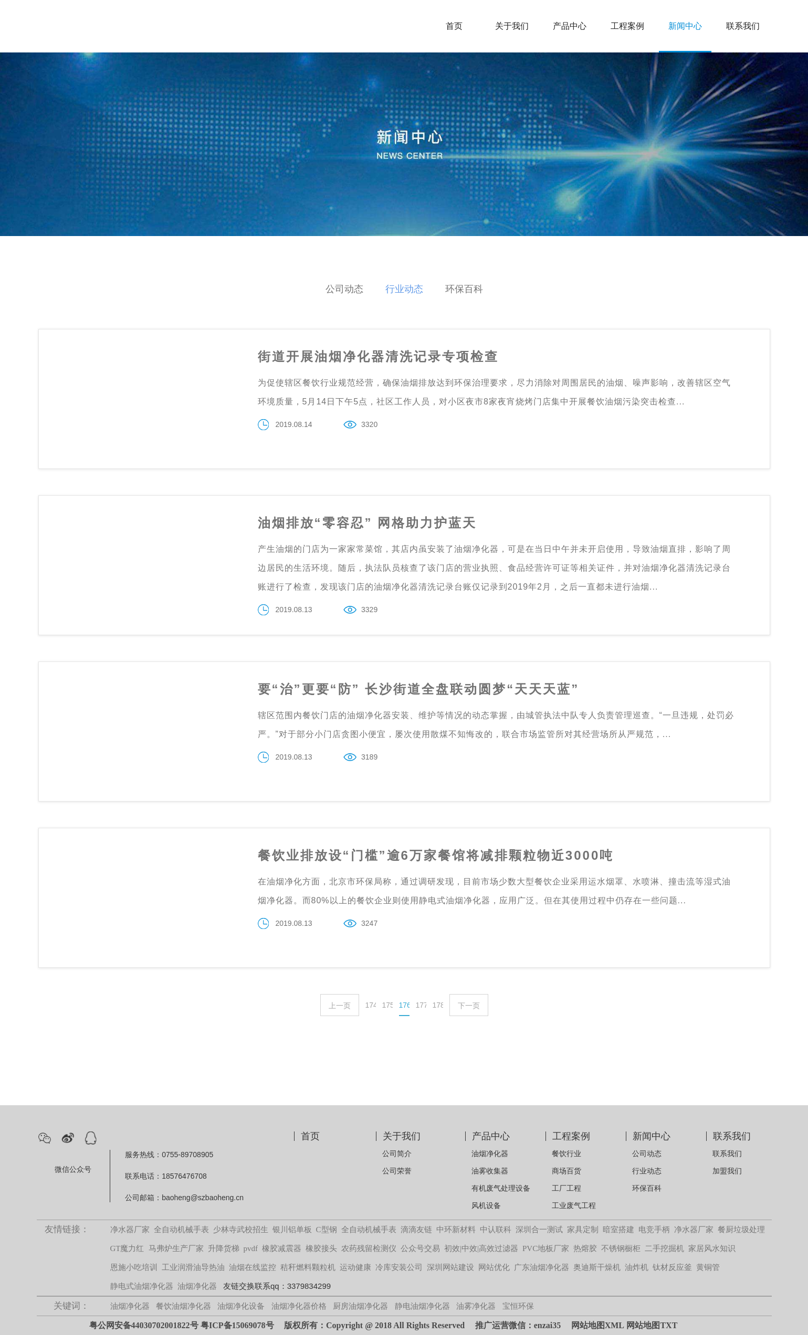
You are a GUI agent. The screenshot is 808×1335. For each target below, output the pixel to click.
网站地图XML (597, 1325)
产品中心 (569, 26)
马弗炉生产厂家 (176, 1248)
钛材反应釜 (672, 1267)
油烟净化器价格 (299, 1306)
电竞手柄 (654, 1229)
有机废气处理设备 (500, 1188)
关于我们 (512, 26)
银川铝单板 (292, 1229)
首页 (454, 26)
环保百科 (464, 289)
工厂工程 (566, 1188)
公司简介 (397, 1153)
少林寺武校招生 (240, 1229)
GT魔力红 (127, 1248)
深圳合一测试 (539, 1229)
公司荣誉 (397, 1171)
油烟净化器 (489, 1153)
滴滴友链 (416, 1229)
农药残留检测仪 (368, 1248)
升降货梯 (223, 1248)
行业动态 (404, 289)
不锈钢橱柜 (621, 1248)
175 (387, 1005)
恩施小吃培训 (134, 1267)
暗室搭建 (618, 1229)
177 (421, 1005)
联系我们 (743, 26)
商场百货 (566, 1171)
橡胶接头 (321, 1248)
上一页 (340, 1005)
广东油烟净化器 (541, 1267)
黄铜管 (708, 1267)
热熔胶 (585, 1248)
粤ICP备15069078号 (237, 1325)
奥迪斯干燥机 (597, 1267)
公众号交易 (420, 1248)
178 (438, 1005)
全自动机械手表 (181, 1229)
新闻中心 (685, 26)
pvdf (251, 1248)
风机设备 (486, 1205)
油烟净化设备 (241, 1306)
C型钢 (326, 1229)
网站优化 (494, 1267)
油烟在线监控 (252, 1267)
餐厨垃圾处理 (741, 1229)
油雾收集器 (489, 1171)
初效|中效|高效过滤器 (481, 1248)
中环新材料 (456, 1229)
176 (404, 1005)
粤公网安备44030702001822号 (143, 1325)
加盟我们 (727, 1171)
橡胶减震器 (281, 1248)
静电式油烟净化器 (141, 1286)
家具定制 (583, 1229)
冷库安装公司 (399, 1267)
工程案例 (627, 26)
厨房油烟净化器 (360, 1306)
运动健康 (355, 1267)
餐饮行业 (566, 1153)
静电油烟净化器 (422, 1306)
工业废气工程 (574, 1205)
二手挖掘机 (664, 1248)
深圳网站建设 (450, 1267)
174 (370, 1005)
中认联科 (495, 1229)
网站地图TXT (651, 1325)
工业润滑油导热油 (193, 1267)
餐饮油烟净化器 (183, 1306)
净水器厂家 (130, 1229)
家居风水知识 (712, 1248)
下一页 (469, 1005)
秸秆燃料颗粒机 (307, 1267)
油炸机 (636, 1267)
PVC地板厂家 (545, 1248)
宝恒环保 (518, 1306)
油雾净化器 (476, 1306)
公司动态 (344, 289)
